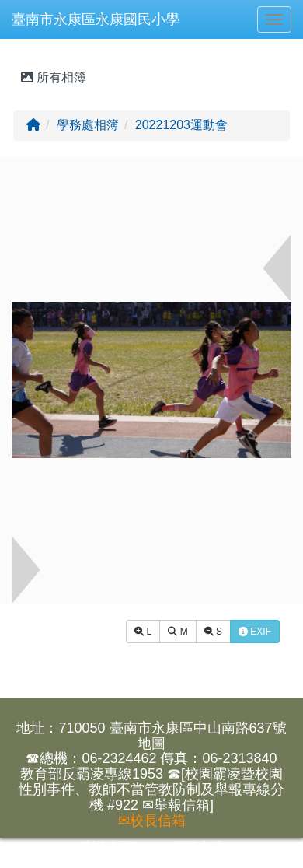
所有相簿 (53, 77)
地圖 (151, 743)
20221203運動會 (181, 124)
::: (15, 44)
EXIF (255, 631)
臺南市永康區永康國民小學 (95, 19)
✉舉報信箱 (176, 805)
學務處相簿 (88, 124)
